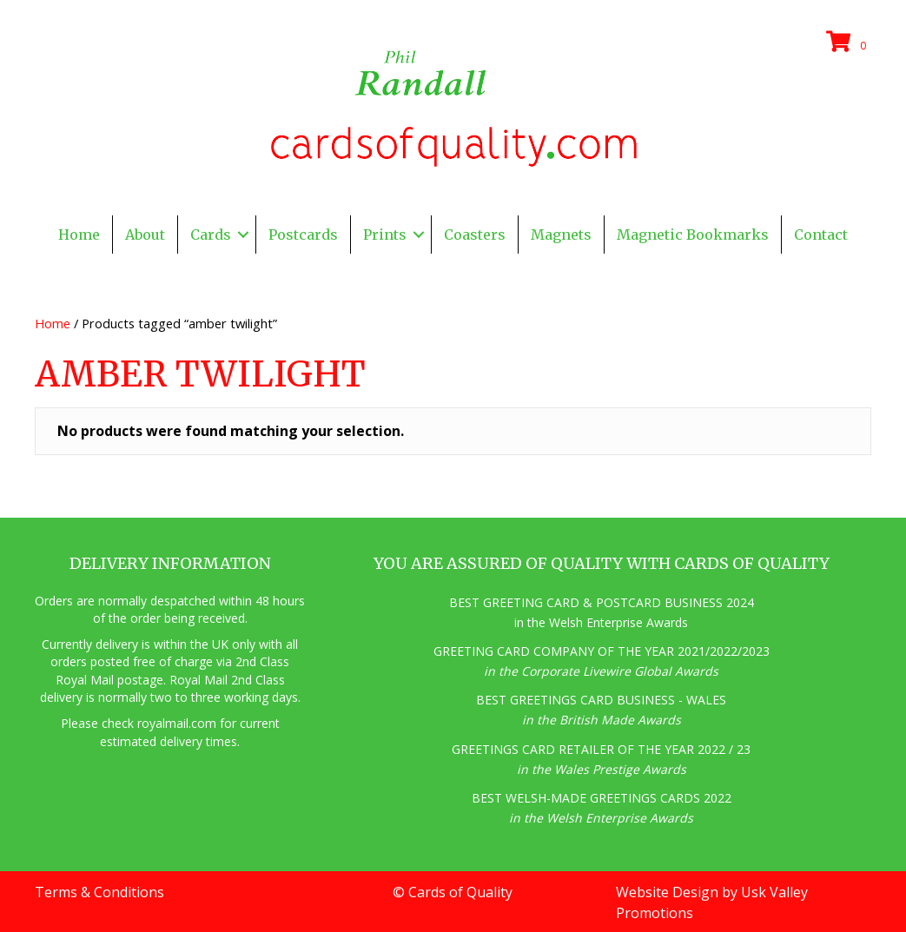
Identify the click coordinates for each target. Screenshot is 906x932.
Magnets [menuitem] (561, 234)
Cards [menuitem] (210, 234)
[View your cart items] (848, 42)
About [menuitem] (145, 234)
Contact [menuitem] (821, 234)
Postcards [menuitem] (303, 234)
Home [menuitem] (79, 234)
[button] (243, 234)
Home (52, 323)
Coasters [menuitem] (475, 234)
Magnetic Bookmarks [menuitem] (693, 234)
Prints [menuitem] (385, 234)
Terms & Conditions (99, 892)
